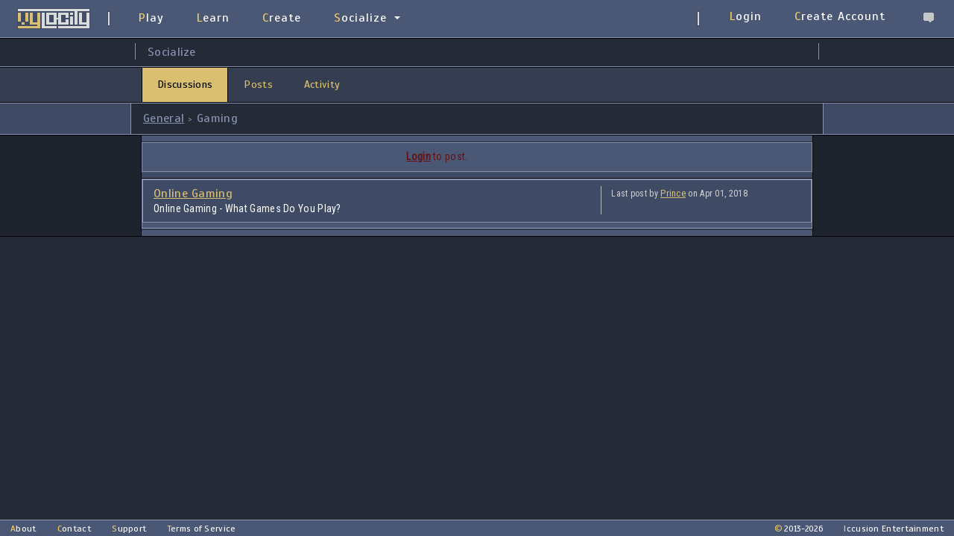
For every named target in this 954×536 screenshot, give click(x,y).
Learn (213, 17)
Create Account (840, 16)
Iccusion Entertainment (894, 528)
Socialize (360, 17)
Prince (673, 193)
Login (746, 16)
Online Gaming (193, 193)
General (163, 118)
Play (151, 17)
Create (281, 17)
